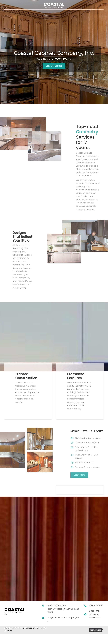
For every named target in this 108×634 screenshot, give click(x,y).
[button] (54, 66)
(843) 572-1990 (96, 606)
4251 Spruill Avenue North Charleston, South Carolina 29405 (62, 608)
